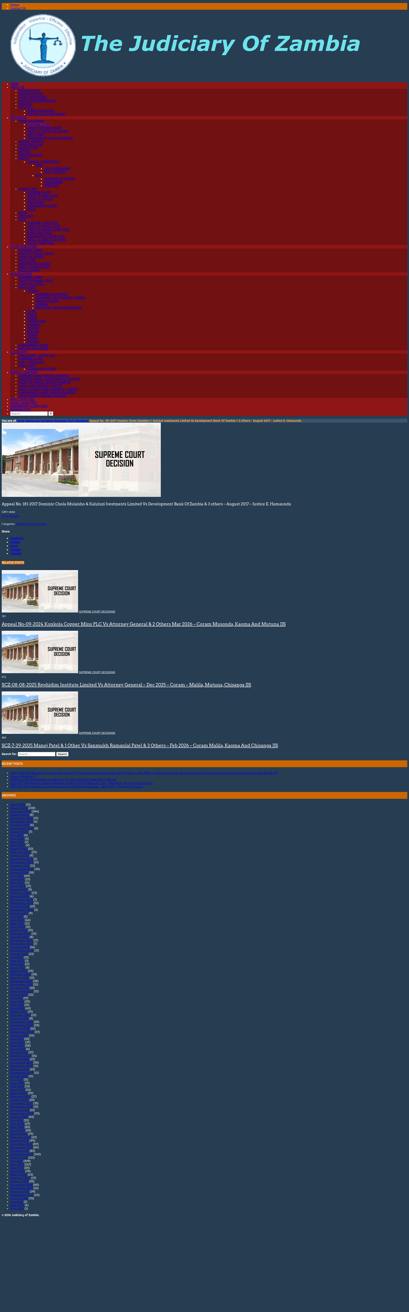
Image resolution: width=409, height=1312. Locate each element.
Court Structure (23, 246)
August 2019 (19, 1076)
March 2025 (18, 848)
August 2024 (19, 872)
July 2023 (16, 916)
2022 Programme (57, 168)
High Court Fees (39, 233)
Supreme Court (39, 124)
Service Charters (24, 372)
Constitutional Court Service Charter (49, 379)
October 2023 (19, 906)
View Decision (10, 515)
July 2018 (16, 1120)
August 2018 (19, 1117)
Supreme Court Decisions (71, 421)
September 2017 (21, 1154)
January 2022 (19, 977)
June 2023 (17, 920)
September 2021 (21, 991)
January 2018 (19, 1140)
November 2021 (21, 984)
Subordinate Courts (34, 263)
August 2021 (19, 994)
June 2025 (17, 838)
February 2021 (20, 1015)
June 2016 (17, 1205)
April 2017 (17, 1171)
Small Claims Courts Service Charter (48, 389)
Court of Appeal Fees (43, 226)
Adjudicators (21, 274)
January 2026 (19, 814)
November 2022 (21, 943)
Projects (26, 107)
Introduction (29, 90)
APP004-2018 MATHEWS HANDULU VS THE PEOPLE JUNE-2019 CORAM (63, 779)
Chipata (33, 328)
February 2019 (20, 1096)
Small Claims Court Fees (46, 240)
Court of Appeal (40, 199)
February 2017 (20, 1178)
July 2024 (16, 875)
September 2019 (21, 1072)
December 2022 (21, 940)
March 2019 (18, 1093)
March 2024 (19, 889)
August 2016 (19, 1198)
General (42, 304)
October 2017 (19, 1150)
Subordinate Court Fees (45, 236)
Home (14, 4)
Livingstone (36, 321)
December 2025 (21, 818)
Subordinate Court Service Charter (47, 392)
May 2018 (17, 1127)
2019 (39, 175)
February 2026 (20, 811)
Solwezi (33, 341)
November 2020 (21, 1025)
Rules (31, 209)
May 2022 (17, 964)
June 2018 (17, 1123)
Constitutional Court (44, 128)
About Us (17, 87)
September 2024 (22, 869)
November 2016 (21, 1188)
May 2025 (17, 842)
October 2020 (20, 1028)
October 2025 (19, 825)
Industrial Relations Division (59, 308)
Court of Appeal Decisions (48, 131)
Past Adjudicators (33, 348)
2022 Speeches (55, 172)
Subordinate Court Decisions (50, 138)
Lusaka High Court (41, 369)
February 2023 (20, 933)
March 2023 (18, 930)
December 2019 (21, 1062)
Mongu (32, 338)
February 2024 (20, 892)
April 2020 (17, 1049)
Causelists (18, 352)
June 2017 (17, 1164)
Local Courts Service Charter (42, 396)
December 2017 (21, 1144)
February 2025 (20, 852)
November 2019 (21, 1066)
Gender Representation (37, 100)
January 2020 (19, 1059)
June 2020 (17, 1042)
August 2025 (19, 831)
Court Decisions (31, 121)
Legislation (28, 189)
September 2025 (22, 828)
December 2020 (21, 1021)
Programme (53, 182)
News (23, 212)
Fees (22, 219)
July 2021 (16, 998)
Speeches (51, 185)
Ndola (32, 314)
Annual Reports (31, 141)
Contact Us (18, 8)
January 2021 (19, 1018)
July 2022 (16, 957)
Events (24, 158)
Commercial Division (52, 294)
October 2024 (19, 865)
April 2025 (17, 845)
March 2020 (19, 1052)
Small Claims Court (34, 267)
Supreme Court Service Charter (44, 375)
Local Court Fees (40, 243)
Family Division (47, 301)
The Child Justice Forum (46, 114)
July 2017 (16, 1161)
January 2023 (19, 937)
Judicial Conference (43, 162)
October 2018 (19, 1110)
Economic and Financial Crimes (60, 297)
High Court (36, 134)
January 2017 (19, 1181)
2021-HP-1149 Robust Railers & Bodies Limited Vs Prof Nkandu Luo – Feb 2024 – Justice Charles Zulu (81, 783)
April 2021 (17, 1008)
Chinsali (33, 325)
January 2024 (19, 896)
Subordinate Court (42, 206)
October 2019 (19, 1069)
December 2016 (21, 1184)
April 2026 (17, 804)
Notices (25, 151)
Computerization (40, 111)
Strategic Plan (31, 145)
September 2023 (22, 909)
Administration (31, 94)
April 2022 (17, 967)
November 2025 (21, 821)
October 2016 (19, 1191)
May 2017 (17, 1167)
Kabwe (32, 318)
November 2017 (21, 1147)
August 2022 (19, 954)
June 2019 (17, 1083)
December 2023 (21, 899)
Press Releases (30, 155)
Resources (18, 117)
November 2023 (21, 903)
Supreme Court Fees (42, 223)
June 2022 (17, 960)
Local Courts (29, 270)
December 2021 (21, 981)
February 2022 (20, 974)
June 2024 (17, 879)
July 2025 (16, 835)
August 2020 (19, 1035)
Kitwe (31, 311)
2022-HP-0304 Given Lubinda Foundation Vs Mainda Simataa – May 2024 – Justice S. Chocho (76, 786)
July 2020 (17, 1038)
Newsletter (28, 148)
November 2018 (21, 1106)
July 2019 (16, 1079)
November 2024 (21, 862)
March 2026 (19, 808)
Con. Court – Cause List (37, 355)
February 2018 (20, 1137)
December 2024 (21, 859)
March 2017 (18, 1174)
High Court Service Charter (40, 386)
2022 (39, 165)
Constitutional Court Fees (48, 229)
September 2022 (22, 950)
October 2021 (19, 988)
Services (25, 104)
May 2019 (17, 1086)
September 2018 (22, 1113)
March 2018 (18, 1133)
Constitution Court (43, 196)
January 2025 (19, 855)
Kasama (33, 331)
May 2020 (17, 1045)
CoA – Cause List (31, 362)
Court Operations (33, 97)
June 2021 (17, 1001)
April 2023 (17, 926)
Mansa (32, 335)
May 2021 (17, 1004)
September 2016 (21, 1195)
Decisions (47, 421)
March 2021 (18, 1011)
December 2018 (21, 1103)
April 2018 (17, 1130)
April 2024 (17, 886)
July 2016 (16, 1201)
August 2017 (19, 1157)
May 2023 (17, 923)
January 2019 (19, 1100)
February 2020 (20, 1055)
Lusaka (32, 291)
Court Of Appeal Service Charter (45, 382)
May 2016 (17, 1208)
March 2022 (18, 971)
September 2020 (22, 1032)
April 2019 (17, 1089)
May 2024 (17, 882)
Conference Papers (59, 179)
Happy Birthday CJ (23, 776)
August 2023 (19, 913)
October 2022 (19, 947)
